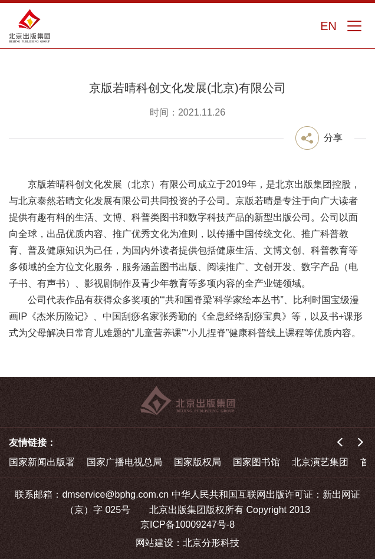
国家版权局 (197, 462)
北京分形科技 (211, 543)
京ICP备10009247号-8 (187, 524)
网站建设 (154, 543)
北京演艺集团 (320, 462)
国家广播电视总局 (124, 462)
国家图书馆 (256, 462)
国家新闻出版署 (42, 462)
